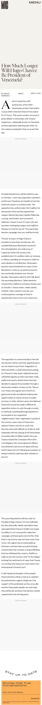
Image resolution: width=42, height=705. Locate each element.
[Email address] (21, 692)
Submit (35, 698)
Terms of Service (33, 701)
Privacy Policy (6, 702)
